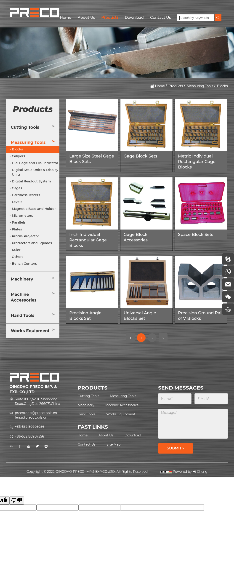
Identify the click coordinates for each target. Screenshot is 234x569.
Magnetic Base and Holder (34, 209)
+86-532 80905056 (29, 427)
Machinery (22, 279)
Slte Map (113, 444)
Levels (17, 202)
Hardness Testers (26, 195)
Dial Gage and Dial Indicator (35, 163)
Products (109, 17)
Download (134, 17)
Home (65, 17)
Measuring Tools (200, 86)
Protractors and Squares (32, 243)
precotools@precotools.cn (36, 413)
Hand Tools (23, 315)
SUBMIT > (175, 448)
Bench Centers (24, 264)
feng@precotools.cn (31, 417)
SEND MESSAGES (180, 388)
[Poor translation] (16, 501)
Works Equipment (30, 330)
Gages (17, 188)
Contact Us (160, 17)
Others (17, 257)
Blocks (222, 86)
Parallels (19, 222)
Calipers (18, 156)
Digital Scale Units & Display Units (35, 172)
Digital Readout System (31, 181)
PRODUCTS (92, 388)
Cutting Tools (25, 127)
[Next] (163, 337)
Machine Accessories (24, 297)
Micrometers (22, 216)
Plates (17, 229)
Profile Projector (25, 236)
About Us (86, 17)
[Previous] (130, 337)
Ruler (16, 250)
